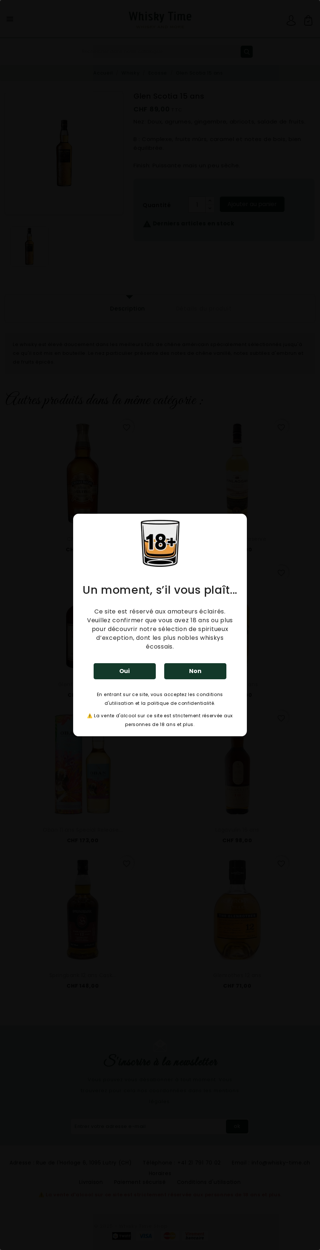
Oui (124, 671)
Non (195, 671)
